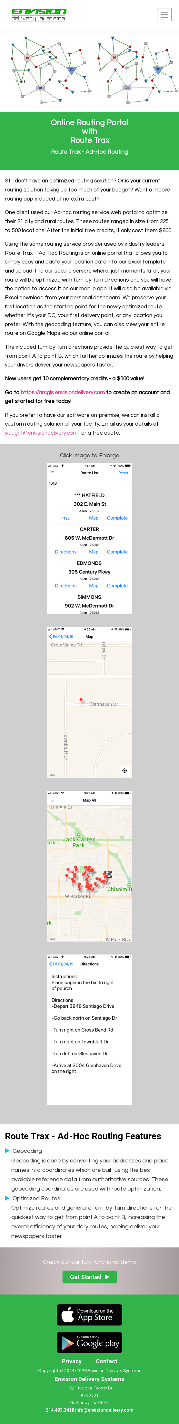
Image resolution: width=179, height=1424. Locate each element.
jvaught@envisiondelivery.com (41, 433)
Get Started (89, 1277)
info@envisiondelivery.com (104, 1410)
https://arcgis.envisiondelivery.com (63, 393)
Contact (106, 1361)
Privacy (72, 1361)
